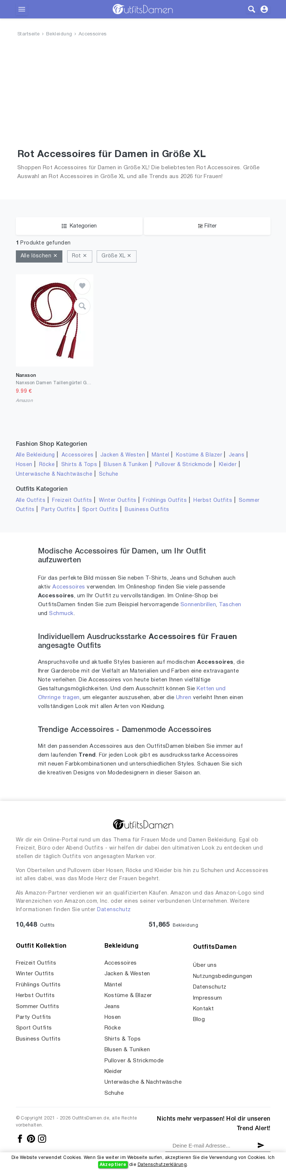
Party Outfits (58, 509)
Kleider (228, 464)
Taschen (230, 604)
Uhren (183, 697)
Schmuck (61, 613)
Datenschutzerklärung (162, 1165)
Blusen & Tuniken (126, 464)
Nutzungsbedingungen (222, 976)
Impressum (207, 998)
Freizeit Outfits (72, 500)
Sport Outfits (100, 509)
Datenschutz (114, 909)
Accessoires (93, 34)
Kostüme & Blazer (199, 455)
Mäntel (160, 455)
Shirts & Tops (79, 464)
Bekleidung (59, 34)
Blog (199, 1019)
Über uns (205, 965)
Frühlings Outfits (165, 500)
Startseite (28, 34)
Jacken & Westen (122, 455)
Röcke (47, 464)
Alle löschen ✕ (39, 256)
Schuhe (108, 474)
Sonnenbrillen (198, 604)
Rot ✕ (79, 256)
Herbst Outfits (212, 500)
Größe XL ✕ (116, 256)
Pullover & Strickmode (183, 464)
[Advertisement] (143, 94)
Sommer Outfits (37, 1006)
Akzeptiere (113, 1165)
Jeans (236, 455)
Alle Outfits (31, 500)
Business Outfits (147, 509)
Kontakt (203, 1008)
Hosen (24, 464)
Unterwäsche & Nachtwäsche (54, 474)
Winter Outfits (118, 500)
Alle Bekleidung (35, 455)
